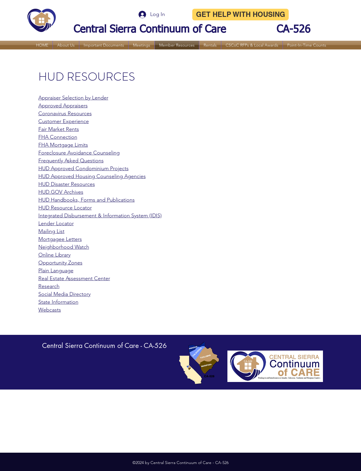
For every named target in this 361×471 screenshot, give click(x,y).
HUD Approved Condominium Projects (83, 168)
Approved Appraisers (63, 105)
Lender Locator (56, 223)
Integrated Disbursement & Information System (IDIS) (100, 215)
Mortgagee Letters (60, 239)
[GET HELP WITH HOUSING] (240, 14)
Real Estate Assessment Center (74, 278)
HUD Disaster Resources (66, 184)
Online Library (54, 255)
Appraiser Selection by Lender (73, 98)
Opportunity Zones (60, 263)
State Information (58, 302)
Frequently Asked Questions (71, 160)
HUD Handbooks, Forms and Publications (86, 200)
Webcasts (49, 310)
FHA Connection (57, 137)
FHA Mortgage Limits (63, 145)
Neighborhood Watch (63, 247)
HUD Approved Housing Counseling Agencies (92, 176)
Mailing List (51, 231)
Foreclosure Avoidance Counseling (79, 153)
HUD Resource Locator (65, 208)
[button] (66, 45)
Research (49, 286)
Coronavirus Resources (65, 113)
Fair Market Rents (58, 129)
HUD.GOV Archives (60, 192)
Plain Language (55, 270)
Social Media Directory (64, 294)
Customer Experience (63, 121)
